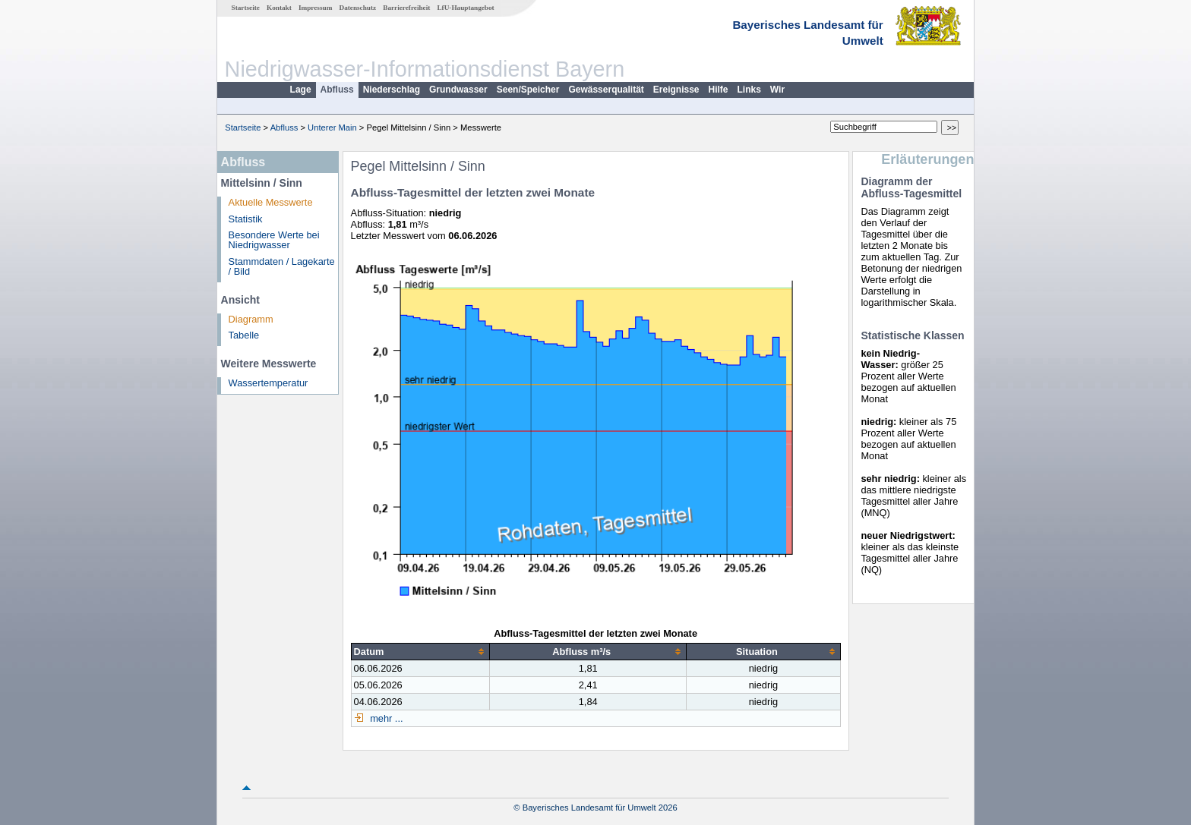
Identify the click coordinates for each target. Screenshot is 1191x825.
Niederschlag (391, 89)
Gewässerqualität (605, 89)
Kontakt (279, 7)
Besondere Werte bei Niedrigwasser (274, 239)
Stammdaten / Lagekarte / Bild (282, 266)
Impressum (315, 7)
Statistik (246, 219)
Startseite (246, 7)
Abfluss (337, 89)
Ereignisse (676, 89)
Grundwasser (458, 89)
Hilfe (718, 89)
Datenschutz (358, 7)
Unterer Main (332, 127)
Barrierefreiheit (406, 7)
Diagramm (251, 319)
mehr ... (385, 718)
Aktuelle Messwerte (271, 202)
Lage (300, 89)
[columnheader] (420, 651)
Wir (777, 89)
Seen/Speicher (528, 89)
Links (749, 89)
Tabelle (244, 335)
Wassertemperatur (268, 383)
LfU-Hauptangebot (465, 7)
